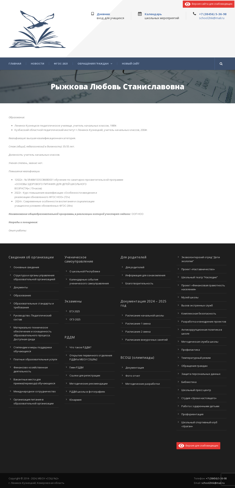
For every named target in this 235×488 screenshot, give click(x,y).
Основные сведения (26, 267)
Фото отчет (132, 375)
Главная (15, 63)
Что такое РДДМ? (80, 347)
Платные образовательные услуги (35, 359)
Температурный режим (196, 358)
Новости (37, 63)
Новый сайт (131, 63)
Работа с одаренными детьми (200, 406)
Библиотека (189, 382)
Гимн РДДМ (76, 367)
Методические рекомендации (88, 383)
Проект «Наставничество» (198, 269)
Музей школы (189, 297)
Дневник (103, 14)
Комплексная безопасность (198, 313)
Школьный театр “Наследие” (199, 277)
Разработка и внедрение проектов (203, 321)
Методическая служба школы (199, 341)
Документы (21, 287)
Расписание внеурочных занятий (146, 339)
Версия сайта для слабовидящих (208, 4)
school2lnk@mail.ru (211, 18)
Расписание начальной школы (144, 315)
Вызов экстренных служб (197, 305)
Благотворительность (139, 283)
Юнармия (75, 399)
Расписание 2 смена (138, 331)
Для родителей (134, 267)
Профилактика (190, 349)
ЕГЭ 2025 (74, 311)
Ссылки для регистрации (84, 375)
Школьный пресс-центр (196, 390)
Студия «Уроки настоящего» (199, 398)
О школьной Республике (84, 271)
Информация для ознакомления (145, 275)
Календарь (153, 14)
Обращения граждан (93, 63)
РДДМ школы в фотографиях (87, 391)
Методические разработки (142, 383)
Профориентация (192, 414)
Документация (134, 367)
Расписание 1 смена (138, 323)
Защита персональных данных (200, 374)
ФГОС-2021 (61, 63)
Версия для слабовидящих (198, 445)
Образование (22, 295)
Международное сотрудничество (35, 391)
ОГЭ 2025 (74, 319)
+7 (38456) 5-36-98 (213, 14)
